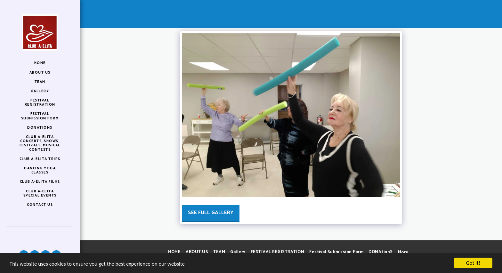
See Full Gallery (210, 212)
